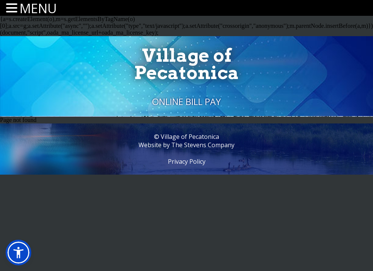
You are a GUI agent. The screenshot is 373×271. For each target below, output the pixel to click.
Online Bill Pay (186, 101)
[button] (18, 252)
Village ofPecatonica (186, 64)
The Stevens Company (202, 145)
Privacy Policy (187, 161)
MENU (38, 8)
